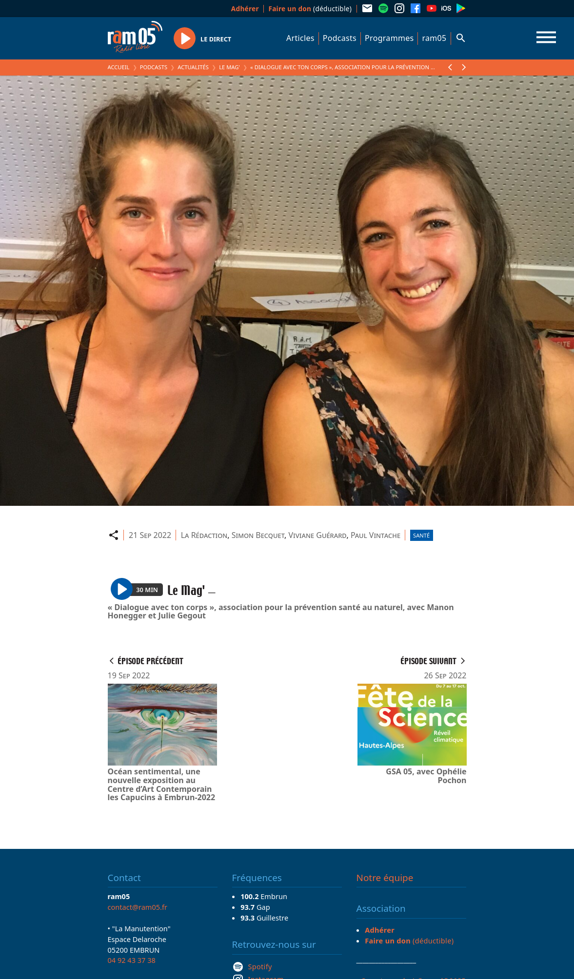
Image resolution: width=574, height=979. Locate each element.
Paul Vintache (375, 535)
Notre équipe (385, 877)
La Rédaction (204, 535)
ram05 (434, 38)
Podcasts (339, 38)
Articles (300, 38)
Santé (421, 535)
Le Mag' (229, 67)
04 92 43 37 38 (132, 960)
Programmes (389, 38)
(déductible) (310, 8)
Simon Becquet (258, 535)
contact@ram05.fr (138, 907)
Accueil (119, 67)
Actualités (193, 67)
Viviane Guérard (317, 535)
